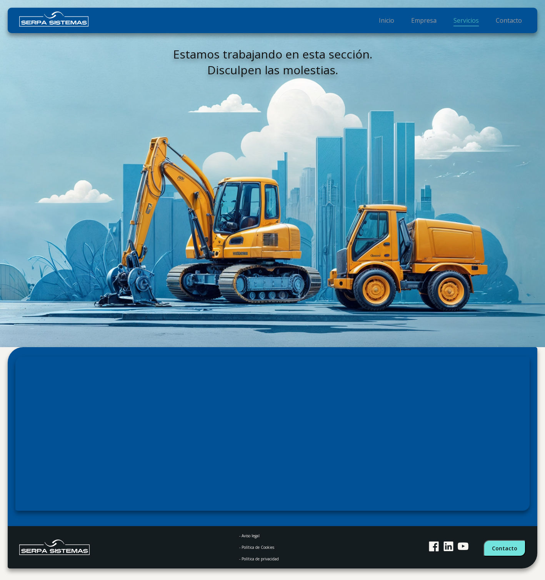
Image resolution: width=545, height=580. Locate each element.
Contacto (510, 21)
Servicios (469, 21)
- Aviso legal (249, 535)
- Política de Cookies (256, 547)
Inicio (393, 21)
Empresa (429, 21)
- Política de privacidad (259, 559)
